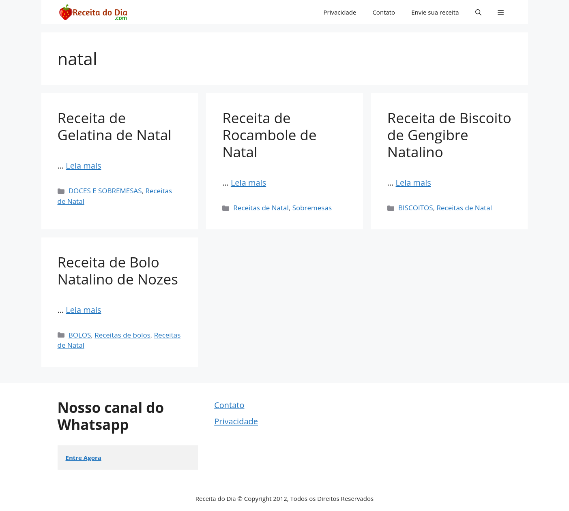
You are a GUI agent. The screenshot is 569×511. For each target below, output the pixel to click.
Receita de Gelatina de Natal (115, 126)
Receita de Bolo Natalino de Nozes (118, 270)
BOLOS (80, 335)
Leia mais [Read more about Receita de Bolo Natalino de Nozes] (83, 309)
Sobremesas (312, 207)
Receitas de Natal (260, 207)
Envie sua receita (435, 12)
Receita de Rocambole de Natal (269, 134)
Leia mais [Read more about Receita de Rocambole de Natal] (248, 182)
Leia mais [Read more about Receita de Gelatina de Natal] (83, 165)
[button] (478, 12)
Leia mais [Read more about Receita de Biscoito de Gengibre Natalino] (413, 182)
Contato (383, 12)
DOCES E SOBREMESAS (105, 190)
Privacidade (340, 12)
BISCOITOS (415, 207)
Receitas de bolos (122, 335)
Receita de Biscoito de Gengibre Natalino (449, 134)
